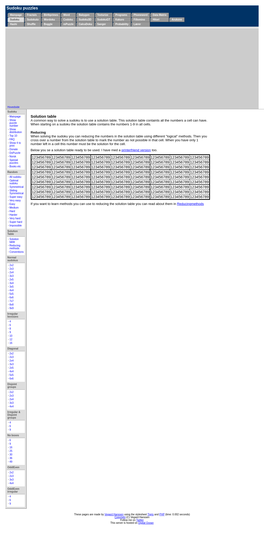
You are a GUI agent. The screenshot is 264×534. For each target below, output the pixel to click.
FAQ (12, 139)
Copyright (119, 517)
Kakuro (119, 19)
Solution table (14, 240)
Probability (122, 24)
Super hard (15, 222)
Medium (14, 207)
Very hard (14, 218)
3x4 (11, 283)
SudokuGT (103, 19)
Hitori (156, 19)
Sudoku (14, 19)
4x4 (11, 290)
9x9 (11, 308)
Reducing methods (14, 247)
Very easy (15, 200)
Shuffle (31, 24)
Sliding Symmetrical (16, 192)
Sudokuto (33, 19)
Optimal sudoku (13, 182)
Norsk (12, 156)
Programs (121, 15)
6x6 (11, 297)
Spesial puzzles (13, 161)
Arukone (177, 19)
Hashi (13, 24)
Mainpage (16, 15)
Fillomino (139, 19)
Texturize (102, 15)
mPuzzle (68, 24)
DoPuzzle (14, 152)
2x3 (11, 268)
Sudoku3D (85, 19)
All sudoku (15, 177)
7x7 (11, 301)
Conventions (16, 251)
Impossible (15, 225)
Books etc (15, 166)
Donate (13, 149)
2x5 (11, 279)
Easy (12, 204)
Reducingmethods (190, 204)
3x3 (11, 276)
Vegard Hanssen (113, 514)
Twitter (140, 520)
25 (10, 451)
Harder (13, 214)
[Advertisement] (132, 67)
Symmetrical (16, 187)
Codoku (68, 19)
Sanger (101, 24)
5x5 (11, 293)
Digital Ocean (146, 522)
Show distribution (15, 131)
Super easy (16, 196)
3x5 (11, 286)
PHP (161, 514)
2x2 (11, 265)
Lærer (137, 24)
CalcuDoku (85, 24)
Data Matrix (159, 15)
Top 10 (13, 135)
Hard (12, 211)
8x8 (11, 304)
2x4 (11, 272)
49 (10, 461)
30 (10, 454)
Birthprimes (51, 15)
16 (10, 343)
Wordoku (49, 19)
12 (10, 339)
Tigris (150, 514)
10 (10, 335)
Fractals (32, 15)
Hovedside (13, 107)
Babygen (84, 15)
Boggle (48, 24)
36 (10, 458)
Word (66, 15)
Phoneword (140, 15)
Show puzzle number (13, 123)
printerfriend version (136, 150)
